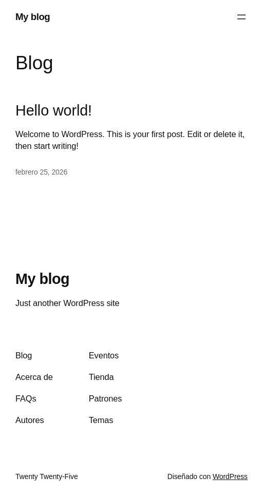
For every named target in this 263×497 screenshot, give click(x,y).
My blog (32, 16)
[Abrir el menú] (241, 17)
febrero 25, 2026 (41, 172)
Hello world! (53, 110)
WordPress (230, 476)
